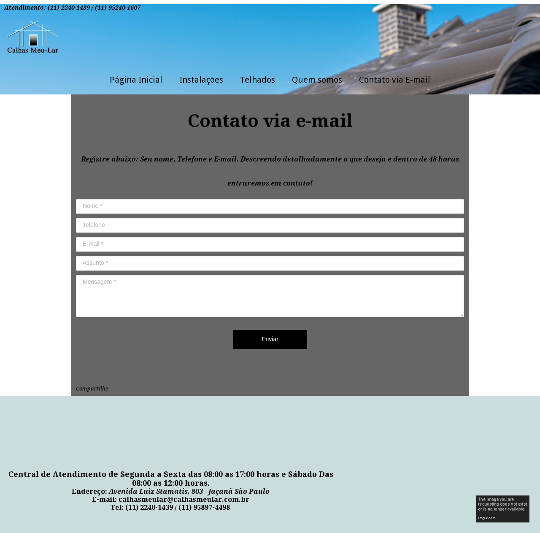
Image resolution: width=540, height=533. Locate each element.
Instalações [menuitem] (201, 80)
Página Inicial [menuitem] (136, 80)
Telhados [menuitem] (257, 80)
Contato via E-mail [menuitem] (394, 80)
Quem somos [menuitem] (317, 80)
